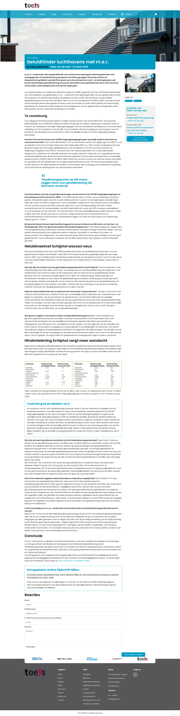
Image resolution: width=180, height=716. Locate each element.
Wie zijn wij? (97, 14)
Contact (112, 14)
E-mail (43, 618)
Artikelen (41, 14)
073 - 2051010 (113, 695)
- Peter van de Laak (135, 120)
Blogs (54, 14)
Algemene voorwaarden (91, 685)
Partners (82, 14)
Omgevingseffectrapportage (140, 118)
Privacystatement (89, 696)
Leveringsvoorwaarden (91, 704)
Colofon (86, 689)
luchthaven (128, 101)
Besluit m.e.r (137, 101)
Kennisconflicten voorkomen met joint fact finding (140, 129)
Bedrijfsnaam (30, 609)
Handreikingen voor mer (91, 700)
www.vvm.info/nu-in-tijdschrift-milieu (74, 561)
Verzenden (30, 647)
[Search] (139, 14)
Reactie (28, 627)
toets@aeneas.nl (114, 699)
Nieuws (28, 14)
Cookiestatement (89, 693)
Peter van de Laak (140, 139)
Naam (27, 600)
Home (29, 58)
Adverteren (86, 674)
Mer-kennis (67, 14)
